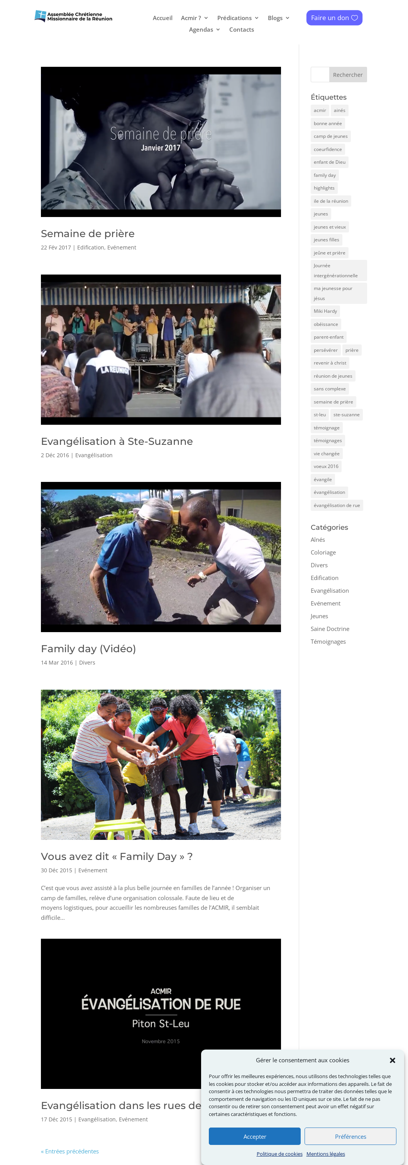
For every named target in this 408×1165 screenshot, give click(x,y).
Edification (90, 247)
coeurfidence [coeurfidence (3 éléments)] (328, 149)
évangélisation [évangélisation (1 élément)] (329, 492)
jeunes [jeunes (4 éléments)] (321, 213)
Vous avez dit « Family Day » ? (117, 856)
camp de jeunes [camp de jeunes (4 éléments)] (331, 136)
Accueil (163, 18)
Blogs (275, 18)
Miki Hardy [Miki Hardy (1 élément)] (325, 311)
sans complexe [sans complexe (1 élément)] (330, 388)
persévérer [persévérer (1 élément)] (326, 350)
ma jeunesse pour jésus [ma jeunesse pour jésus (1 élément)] (333, 293)
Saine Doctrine (330, 629)
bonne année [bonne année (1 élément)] (328, 123)
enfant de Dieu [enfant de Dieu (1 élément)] (329, 162)
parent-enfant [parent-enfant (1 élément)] (329, 337)
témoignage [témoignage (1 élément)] (327, 427)
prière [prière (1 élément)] (352, 350)
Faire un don (330, 17)
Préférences (350, 1151)
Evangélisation (94, 455)
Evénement (121, 247)
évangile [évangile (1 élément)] (323, 479)
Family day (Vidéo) (88, 649)
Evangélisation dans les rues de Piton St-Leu (154, 1105)
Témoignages (328, 641)
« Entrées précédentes (70, 1151)
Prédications (234, 18)
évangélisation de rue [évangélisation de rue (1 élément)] (337, 505)
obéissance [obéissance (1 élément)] (326, 324)
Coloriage (323, 552)
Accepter (255, 1151)
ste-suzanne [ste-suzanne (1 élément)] (347, 414)
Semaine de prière (88, 233)
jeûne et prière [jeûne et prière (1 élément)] (329, 252)
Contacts (241, 30)
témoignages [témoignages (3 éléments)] (328, 440)
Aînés (318, 539)
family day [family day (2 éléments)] (325, 175)
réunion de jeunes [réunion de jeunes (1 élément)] (333, 376)
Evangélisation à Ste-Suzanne (117, 441)
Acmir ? (191, 18)
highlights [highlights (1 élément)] (324, 188)
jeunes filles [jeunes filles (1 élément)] (326, 239)
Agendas (201, 30)
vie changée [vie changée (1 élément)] (327, 453)
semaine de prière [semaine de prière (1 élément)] (333, 402)
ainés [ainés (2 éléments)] (339, 110)
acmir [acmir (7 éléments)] (320, 110)
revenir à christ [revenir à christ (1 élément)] (330, 363)
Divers (87, 662)
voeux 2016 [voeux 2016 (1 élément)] (326, 466)
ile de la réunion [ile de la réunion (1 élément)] (331, 201)
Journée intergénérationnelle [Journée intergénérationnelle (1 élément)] (336, 270)
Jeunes (319, 616)
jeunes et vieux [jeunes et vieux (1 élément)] (330, 227)
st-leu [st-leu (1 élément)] (320, 414)
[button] (392, 1075)
